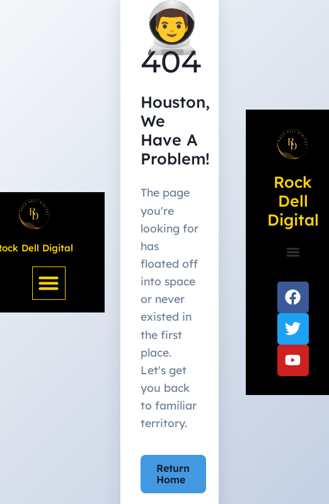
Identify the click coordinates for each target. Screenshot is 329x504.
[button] (49, 283)
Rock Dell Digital (293, 200)
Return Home (173, 474)
